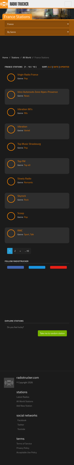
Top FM (21, 161)
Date (55, 66)
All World (27, 57)
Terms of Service (24, 443)
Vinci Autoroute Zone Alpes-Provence (37, 92)
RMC (20, 230)
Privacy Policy (22, 448)
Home (5, 57)
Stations (15, 57)
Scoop (20, 213)
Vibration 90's (24, 109)
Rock (26, 199)
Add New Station (24, 405)
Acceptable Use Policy (26, 452)
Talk (32, 234)
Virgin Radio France (27, 74)
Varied (27, 130)
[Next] (20, 251)
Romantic (28, 182)
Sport (26, 234)
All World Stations (24, 401)
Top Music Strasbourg (29, 144)
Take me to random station (52, 333)
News (26, 95)
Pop (26, 78)
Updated (64, 66)
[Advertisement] (37, 45)
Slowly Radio (24, 178)
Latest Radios (22, 397)
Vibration (22, 126)
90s (26, 113)
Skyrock (21, 196)
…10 (27, 251)
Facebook (21, 420)
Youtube (21, 429)
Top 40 (27, 165)
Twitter (20, 424)
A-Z (50, 66)
